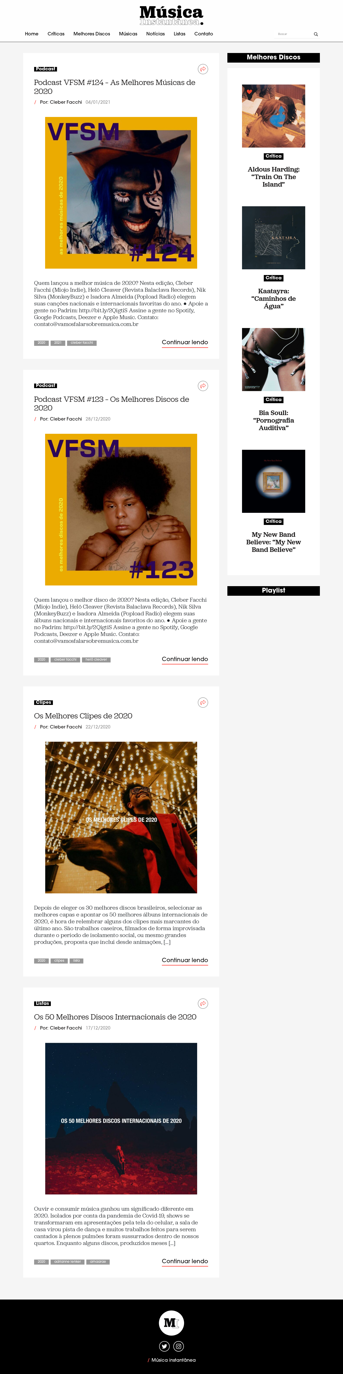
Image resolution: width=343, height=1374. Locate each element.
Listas (179, 34)
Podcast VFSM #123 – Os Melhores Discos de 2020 (111, 403)
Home (31, 34)
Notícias (155, 34)
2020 (41, 343)
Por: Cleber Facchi (61, 102)
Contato (203, 34)
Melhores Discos (92, 34)
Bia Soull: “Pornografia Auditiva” (273, 420)
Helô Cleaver (96, 660)
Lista (76, 961)
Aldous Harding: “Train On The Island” (274, 176)
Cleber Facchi (82, 343)
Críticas (56, 34)
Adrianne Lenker (67, 1262)
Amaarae (98, 1262)
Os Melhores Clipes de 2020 (83, 715)
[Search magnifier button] (316, 34)
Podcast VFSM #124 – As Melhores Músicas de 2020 (114, 86)
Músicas (128, 34)
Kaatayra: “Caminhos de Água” (273, 298)
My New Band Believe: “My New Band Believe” (273, 542)
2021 (58, 343)
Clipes (59, 961)
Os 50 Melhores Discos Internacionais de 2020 (115, 1016)
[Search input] (295, 34)
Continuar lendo (185, 343)
